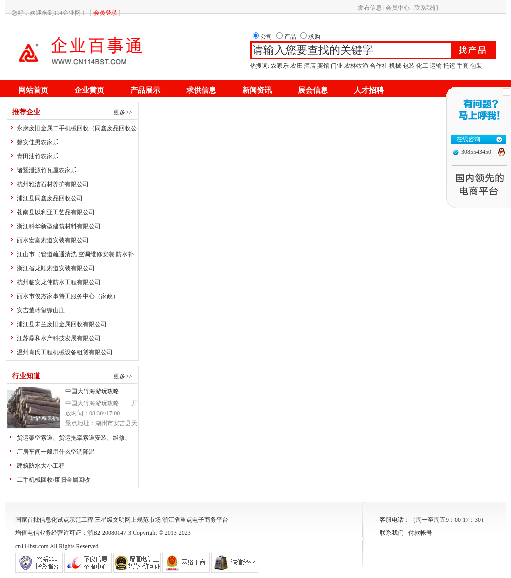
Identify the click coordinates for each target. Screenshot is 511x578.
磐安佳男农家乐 (38, 142)
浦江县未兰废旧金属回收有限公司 (62, 324)
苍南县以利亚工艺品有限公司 (56, 212)
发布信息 (370, 7)
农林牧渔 (356, 65)
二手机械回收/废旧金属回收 (53, 479)
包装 (409, 65)
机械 (395, 65)
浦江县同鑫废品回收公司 (50, 198)
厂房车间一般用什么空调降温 (56, 451)
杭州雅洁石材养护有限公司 (53, 184)
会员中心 (398, 7)
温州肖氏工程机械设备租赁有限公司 (65, 352)
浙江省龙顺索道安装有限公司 (56, 268)
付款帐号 (420, 532)
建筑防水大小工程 (41, 465)
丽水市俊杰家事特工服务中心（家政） (68, 296)
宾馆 (323, 65)
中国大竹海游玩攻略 (92, 391)
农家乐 (280, 65)
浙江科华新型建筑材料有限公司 (59, 226)
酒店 (310, 65)
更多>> (122, 112)
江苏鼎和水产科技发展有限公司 (59, 338)
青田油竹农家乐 (38, 156)
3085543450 (476, 151)
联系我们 (426, 7)
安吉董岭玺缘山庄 (41, 310)
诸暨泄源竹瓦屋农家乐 (47, 170)
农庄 (296, 65)
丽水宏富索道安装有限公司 (53, 240)
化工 (422, 65)
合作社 (379, 65)
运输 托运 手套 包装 (456, 65)
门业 (337, 65)
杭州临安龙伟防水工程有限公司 (59, 282)
